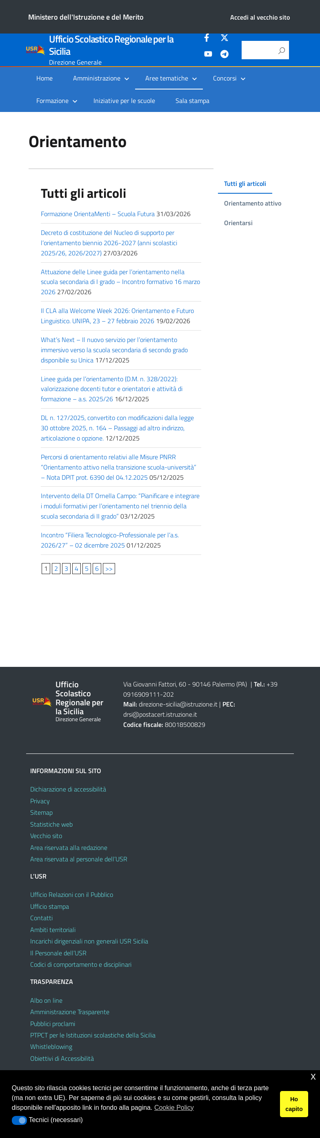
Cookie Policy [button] (174, 1107)
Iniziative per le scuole (124, 100)
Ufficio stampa (49, 906)
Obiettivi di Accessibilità (62, 1058)
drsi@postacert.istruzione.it (160, 714)
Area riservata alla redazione (68, 847)
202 (168, 694)
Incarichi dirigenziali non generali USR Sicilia (89, 941)
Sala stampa (192, 100)
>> (109, 568)
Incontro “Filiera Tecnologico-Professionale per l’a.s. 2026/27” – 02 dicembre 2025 (110, 540)
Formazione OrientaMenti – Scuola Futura (98, 214)
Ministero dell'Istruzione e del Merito (86, 16)
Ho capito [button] (293, 1104)
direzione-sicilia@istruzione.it (178, 704)
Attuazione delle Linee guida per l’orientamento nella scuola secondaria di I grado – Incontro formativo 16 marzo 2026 (112, 282)
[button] (19, 1120)
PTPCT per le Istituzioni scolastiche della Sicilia (93, 1035)
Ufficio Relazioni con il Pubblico (71, 894)
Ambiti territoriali (53, 930)
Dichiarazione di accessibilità (68, 789)
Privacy (40, 801)
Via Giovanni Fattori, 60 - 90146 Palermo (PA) (185, 684)
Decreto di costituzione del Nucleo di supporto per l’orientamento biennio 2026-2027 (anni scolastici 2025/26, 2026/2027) (109, 243)
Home (44, 78)
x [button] (313, 1076)
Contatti (41, 918)
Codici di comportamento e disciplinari (80, 964)
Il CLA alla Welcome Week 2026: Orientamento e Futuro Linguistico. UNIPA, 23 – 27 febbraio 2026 (117, 316)
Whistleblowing (51, 1046)
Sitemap (41, 812)
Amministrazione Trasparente (69, 1012)
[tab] (243, 184)
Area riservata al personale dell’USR (78, 859)
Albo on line (46, 1000)
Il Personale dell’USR (58, 953)
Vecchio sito (46, 836)
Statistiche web (51, 824)
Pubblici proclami (52, 1023)
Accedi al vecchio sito (260, 17)
